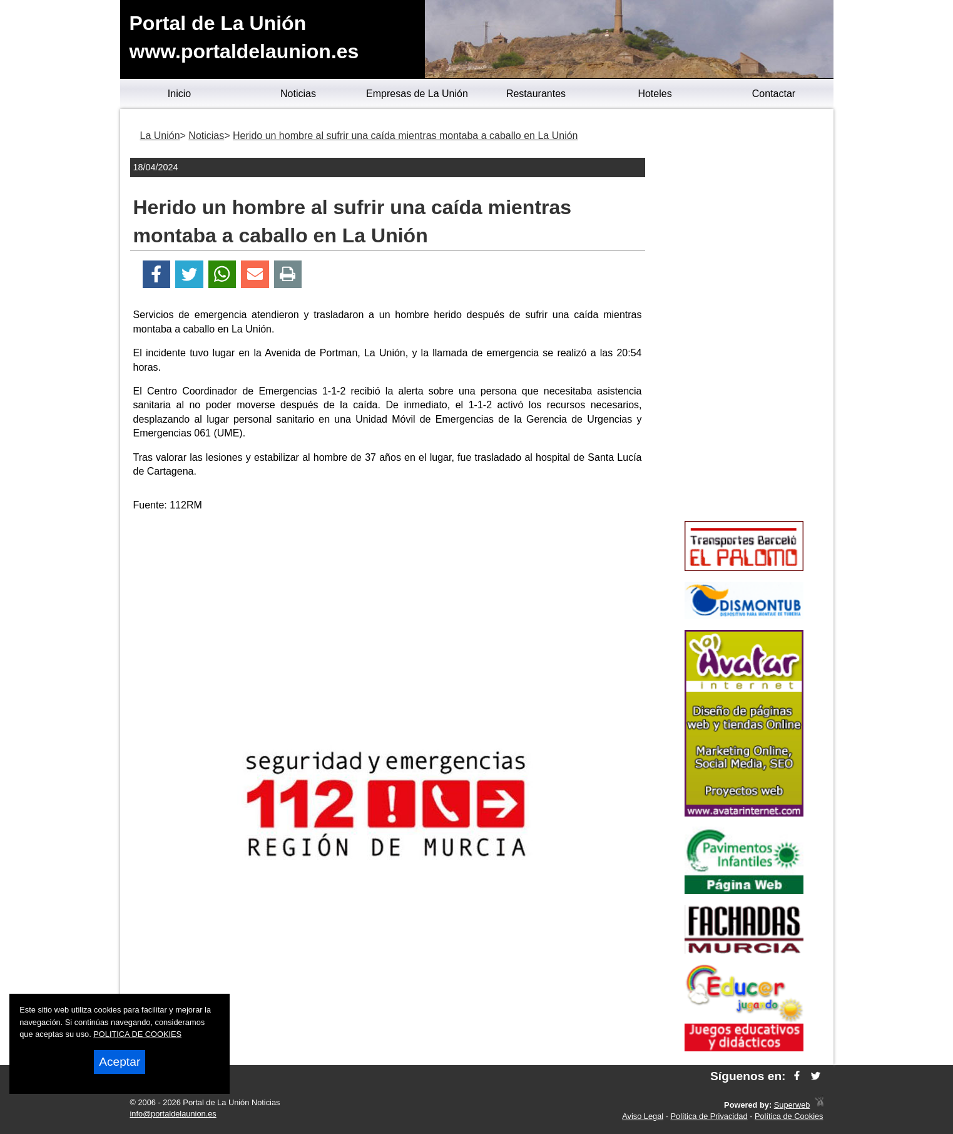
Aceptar (119, 1061)
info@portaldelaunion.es (173, 1113)
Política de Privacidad (709, 1116)
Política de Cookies (789, 1116)
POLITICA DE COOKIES (137, 1034)
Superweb (792, 1105)
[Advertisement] (387, 610)
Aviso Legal (642, 1116)
